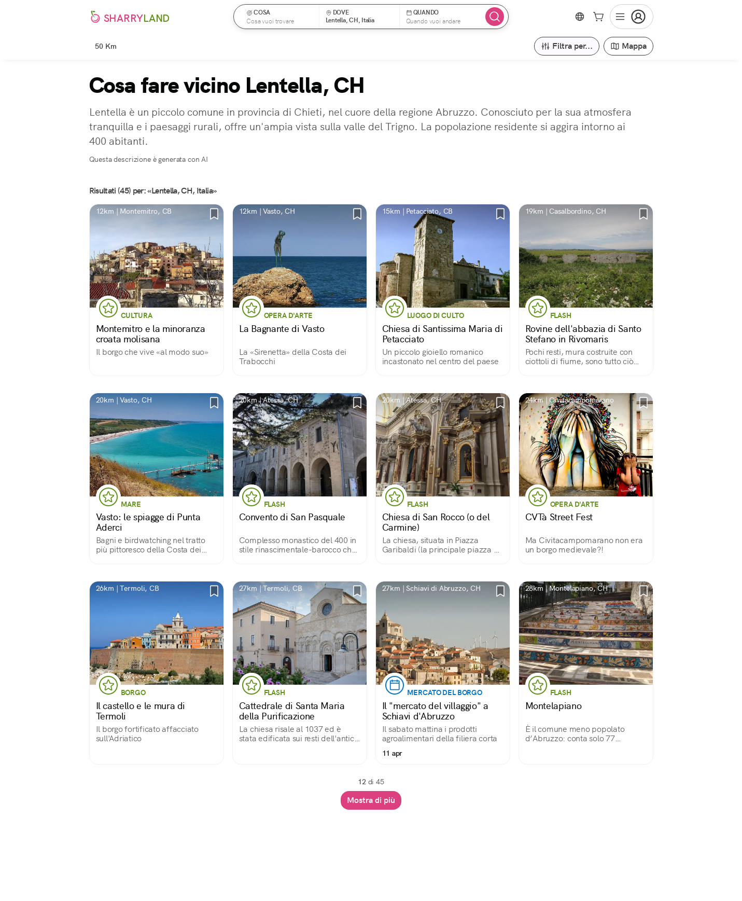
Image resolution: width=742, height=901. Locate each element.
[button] (279, 17)
